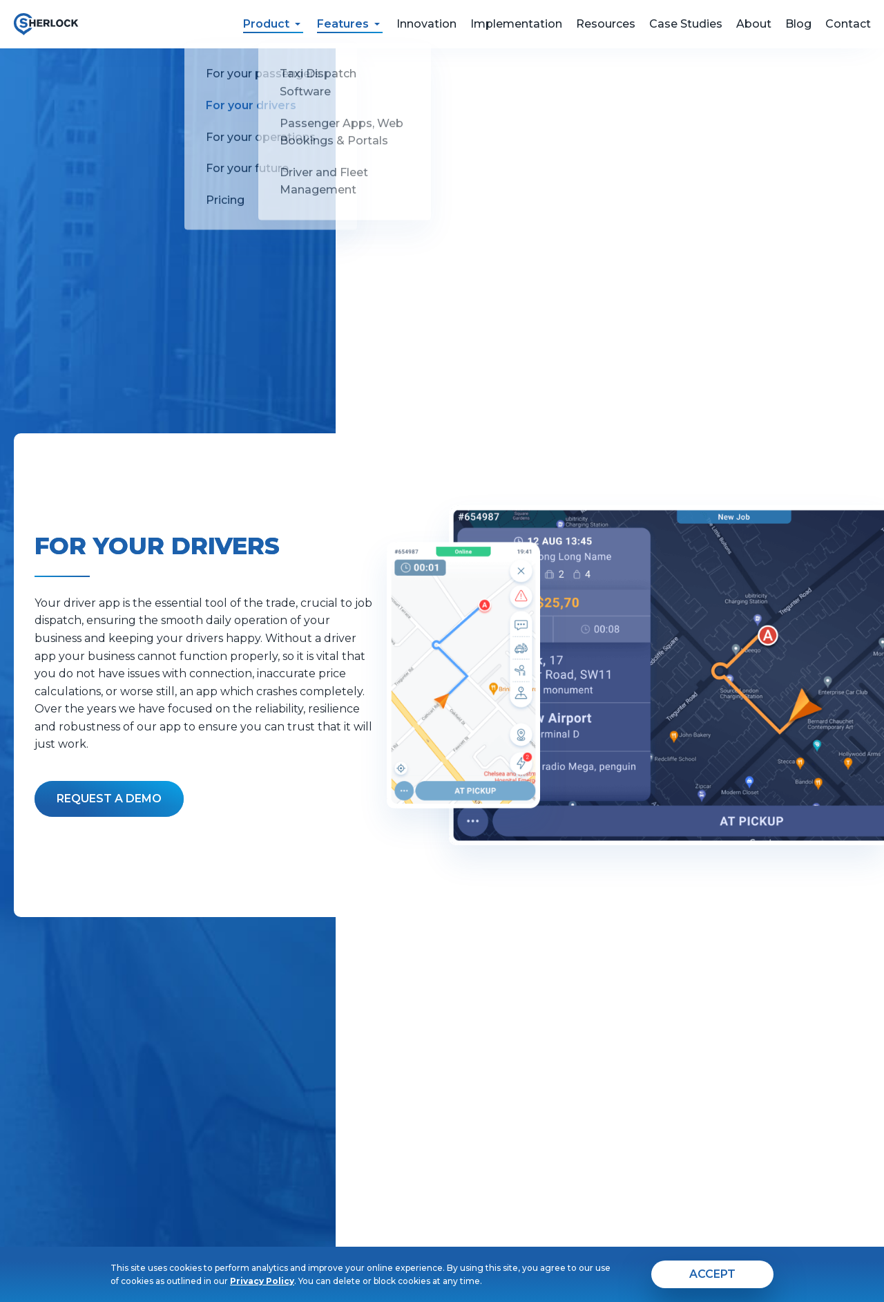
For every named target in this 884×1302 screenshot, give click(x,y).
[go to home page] (46, 24)
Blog (798, 23)
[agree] (712, 1274)
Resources (605, 23)
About (753, 23)
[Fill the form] (109, 799)
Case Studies (685, 23)
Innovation (426, 23)
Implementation (516, 23)
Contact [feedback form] (848, 23)
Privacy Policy (262, 1281)
